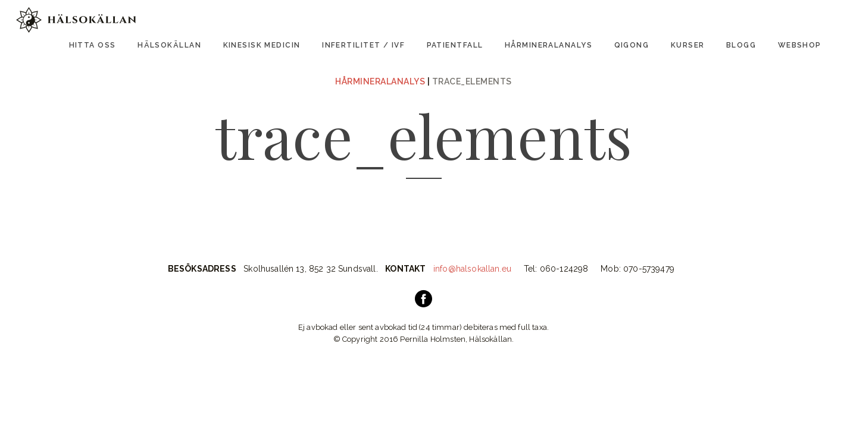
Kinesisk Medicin (262, 45)
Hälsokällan (169, 45)
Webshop (799, 45)
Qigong (631, 45)
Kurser (688, 45)
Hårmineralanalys (548, 45)
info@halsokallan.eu (472, 268)
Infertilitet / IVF (363, 45)
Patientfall (455, 45)
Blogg (741, 45)
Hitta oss (92, 45)
